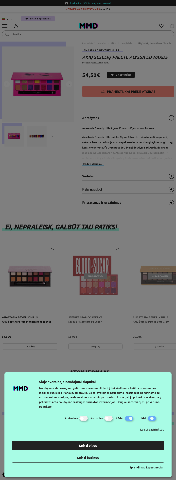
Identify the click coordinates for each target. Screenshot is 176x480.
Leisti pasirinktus (152, 429)
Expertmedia (154, 467)
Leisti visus (88, 446)
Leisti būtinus (88, 458)
